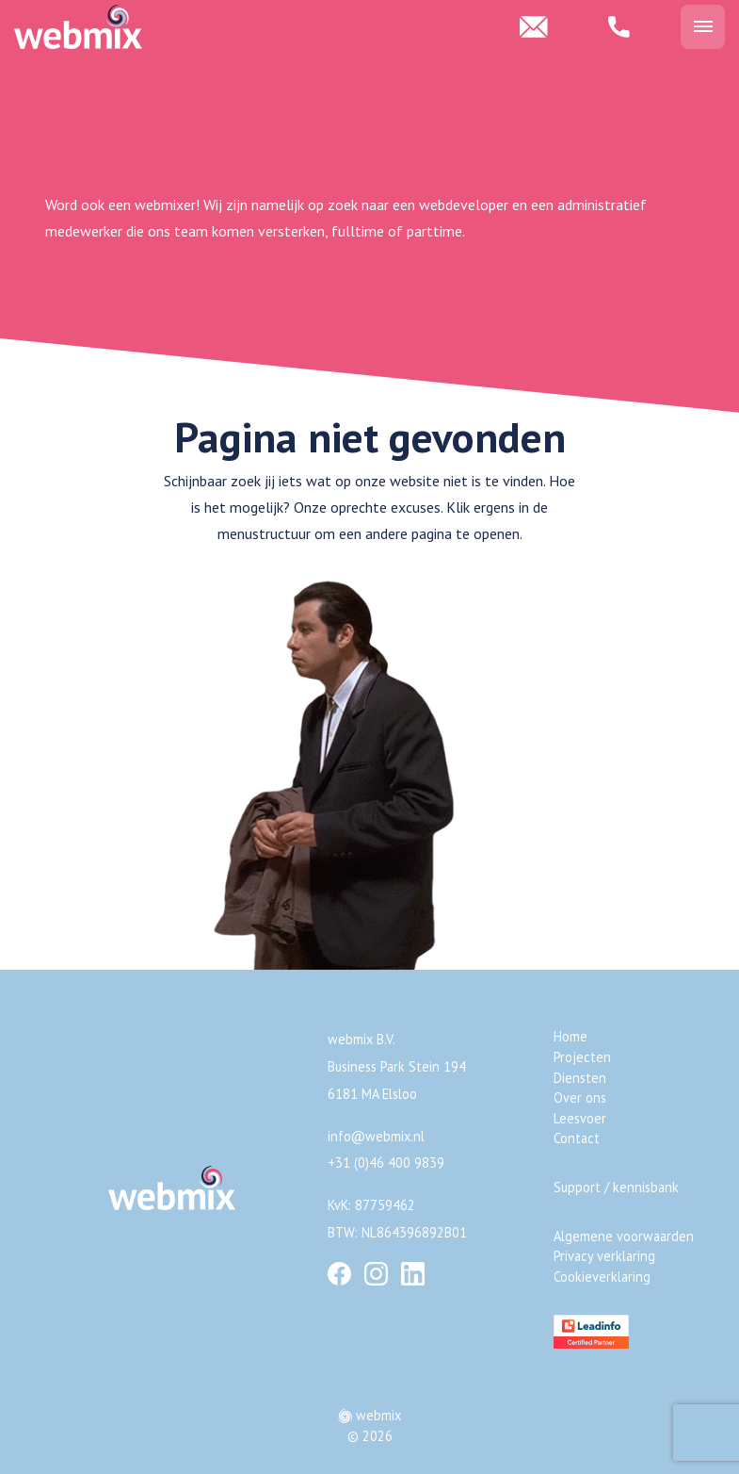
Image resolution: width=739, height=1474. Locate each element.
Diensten (580, 1078)
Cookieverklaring (602, 1277)
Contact (577, 1138)
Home (570, 1036)
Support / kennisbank (616, 1187)
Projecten (582, 1057)
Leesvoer (580, 1118)
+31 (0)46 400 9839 (386, 1162)
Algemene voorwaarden (624, 1236)
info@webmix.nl (376, 1136)
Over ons (580, 1097)
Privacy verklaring (604, 1256)
